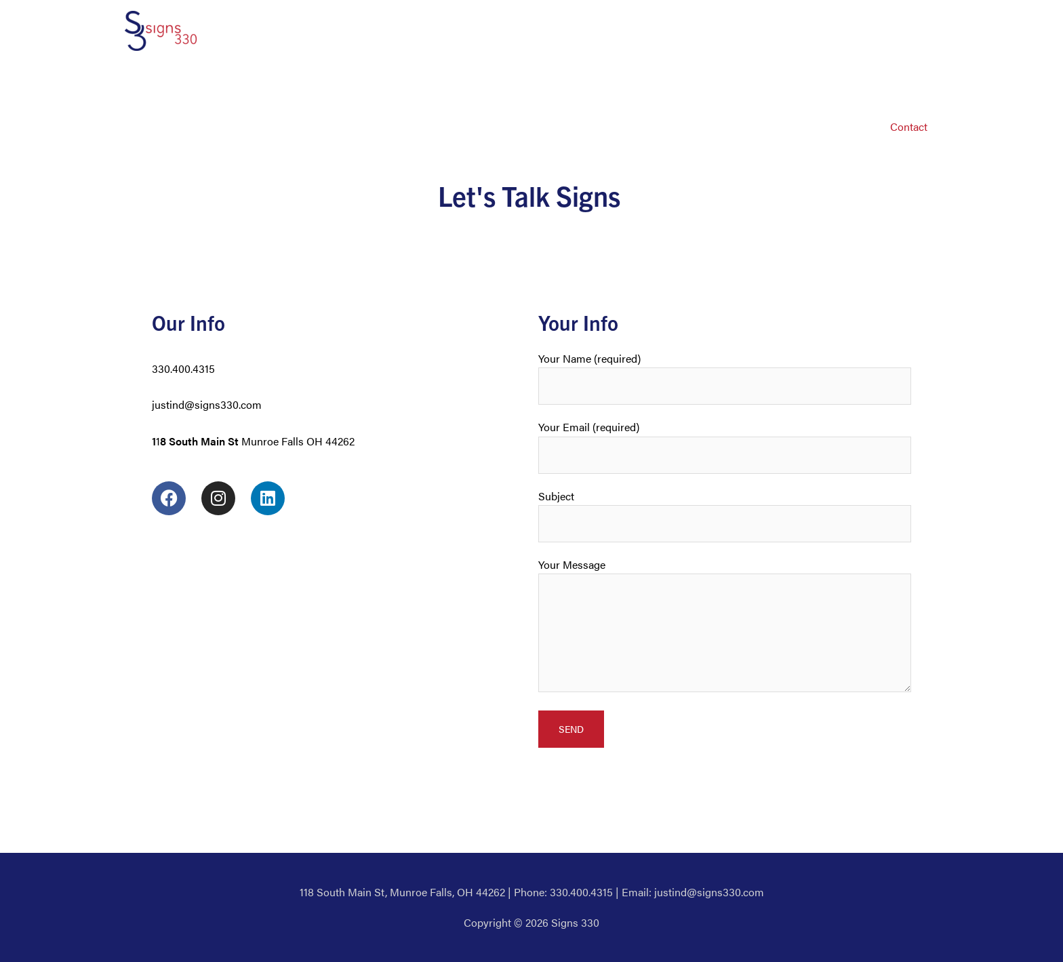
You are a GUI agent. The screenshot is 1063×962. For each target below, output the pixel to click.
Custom (841, 83)
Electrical (679, 83)
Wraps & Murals (761, 83)
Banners (561, 83)
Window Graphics (428, 83)
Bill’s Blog (904, 83)
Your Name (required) (724, 377)
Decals (619, 83)
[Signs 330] (161, 29)
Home (197, 83)
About (247, 83)
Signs (506, 83)
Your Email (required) (724, 446)
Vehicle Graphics (324, 83)
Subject (724, 515)
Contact (908, 126)
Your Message (724, 627)
